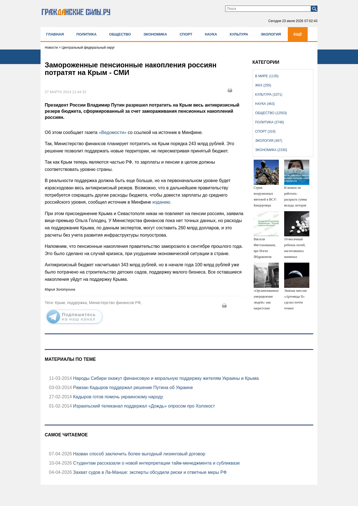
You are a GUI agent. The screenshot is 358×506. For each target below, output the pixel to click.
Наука (211, 34)
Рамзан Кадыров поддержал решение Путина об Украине (132, 387)
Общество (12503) (271, 113)
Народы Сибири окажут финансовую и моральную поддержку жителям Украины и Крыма (165, 378)
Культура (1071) (268, 95)
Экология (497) (268, 141)
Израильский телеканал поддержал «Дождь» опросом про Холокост (143, 406)
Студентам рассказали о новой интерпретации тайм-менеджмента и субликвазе (156, 463)
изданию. (161, 202)
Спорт (186, 34)
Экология (271, 34)
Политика (86, 34)
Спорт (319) (265, 131)
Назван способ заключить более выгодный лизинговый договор (138, 453)
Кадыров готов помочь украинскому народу (117, 396)
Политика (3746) (269, 122)
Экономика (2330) (271, 150)
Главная (55, 34)
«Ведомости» (112, 132)
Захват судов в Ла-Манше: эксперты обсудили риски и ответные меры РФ (149, 472)
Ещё (297, 34)
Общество (120, 34)
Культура (239, 34)
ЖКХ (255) (263, 85)
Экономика (155, 34)
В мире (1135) (267, 76)
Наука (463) (265, 104)
